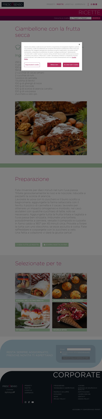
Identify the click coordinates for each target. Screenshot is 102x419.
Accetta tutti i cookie (71, 65)
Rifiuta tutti (54, 65)
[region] (51, 56)
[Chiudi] (79, 44)
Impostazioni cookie (32, 65)
